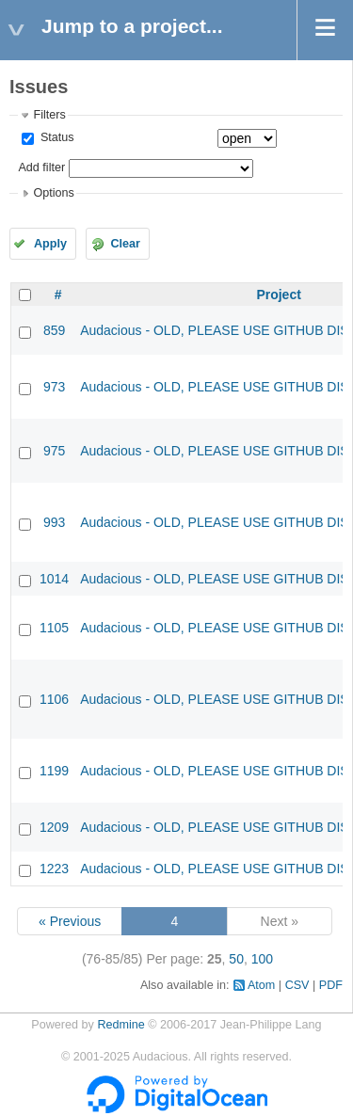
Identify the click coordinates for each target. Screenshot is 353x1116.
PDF (331, 985)
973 (54, 386)
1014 (54, 578)
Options (53, 192)
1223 (54, 868)
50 (236, 958)
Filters (49, 114)
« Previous (70, 921)
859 (54, 330)
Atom (261, 985)
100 (262, 958)
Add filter (41, 167)
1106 (54, 699)
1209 (54, 827)
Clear (125, 243)
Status (55, 137)
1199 (54, 770)
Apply (50, 243)
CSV (297, 985)
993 (54, 522)
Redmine (120, 1024)
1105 (54, 627)
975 (54, 450)
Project (278, 294)
